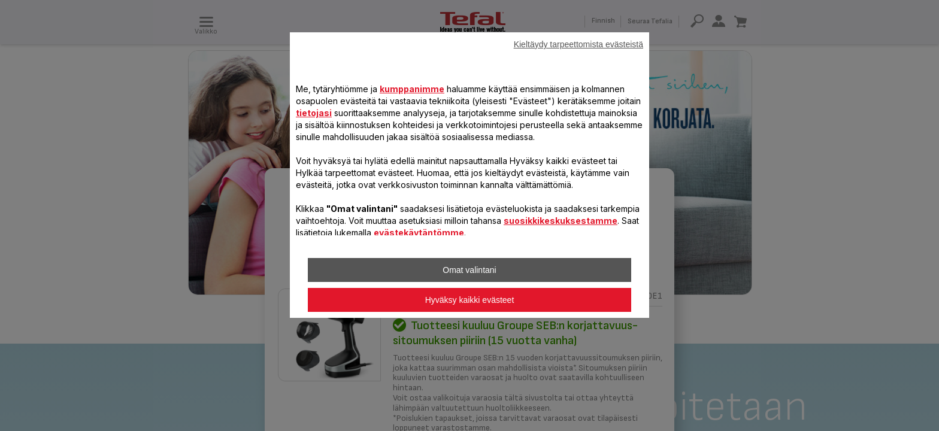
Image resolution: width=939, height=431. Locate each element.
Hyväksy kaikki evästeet (469, 300)
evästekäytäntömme (419, 232)
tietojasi (314, 113)
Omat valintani (469, 270)
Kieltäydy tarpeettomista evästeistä (578, 44)
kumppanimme (412, 89)
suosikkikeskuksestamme (560, 221)
